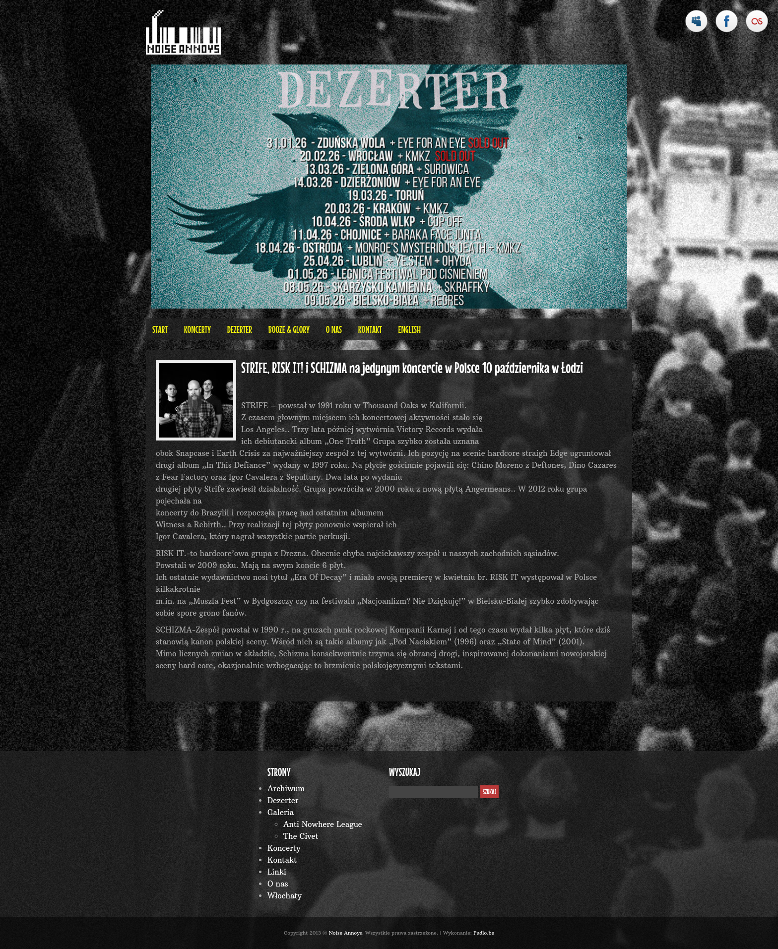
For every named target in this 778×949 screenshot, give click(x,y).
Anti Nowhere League (322, 824)
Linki (276, 872)
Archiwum (286, 788)
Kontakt (370, 329)
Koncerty (197, 329)
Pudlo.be (483, 933)
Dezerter (239, 329)
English (409, 329)
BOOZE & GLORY (289, 329)
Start (160, 329)
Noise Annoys (345, 933)
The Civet (301, 836)
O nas (334, 329)
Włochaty (284, 895)
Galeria (280, 812)
